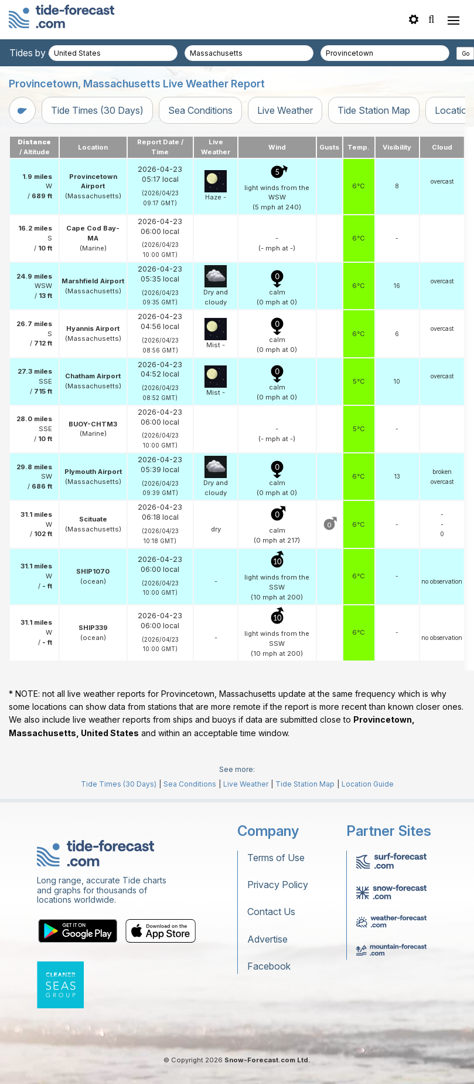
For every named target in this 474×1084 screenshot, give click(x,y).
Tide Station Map (373, 110)
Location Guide (368, 784)
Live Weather (285, 110)
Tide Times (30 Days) (97, 110)
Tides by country (45, 53)
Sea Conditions (200, 110)
